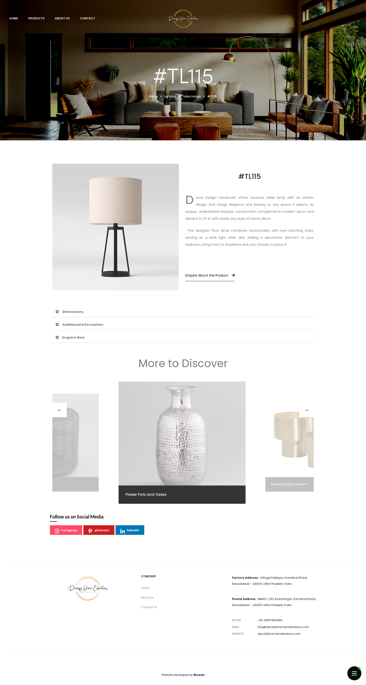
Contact (87, 18)
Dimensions (72, 311)
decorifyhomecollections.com (279, 634)
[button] (183, 312)
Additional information (82, 324)
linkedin (129, 530)
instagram (66, 530)
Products (36, 18)
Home (13, 18)
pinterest (98, 530)
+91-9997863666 (270, 620)
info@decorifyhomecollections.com (283, 627)
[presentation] (59, 410)
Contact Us (149, 607)
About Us (62, 18)
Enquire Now (73, 337)
